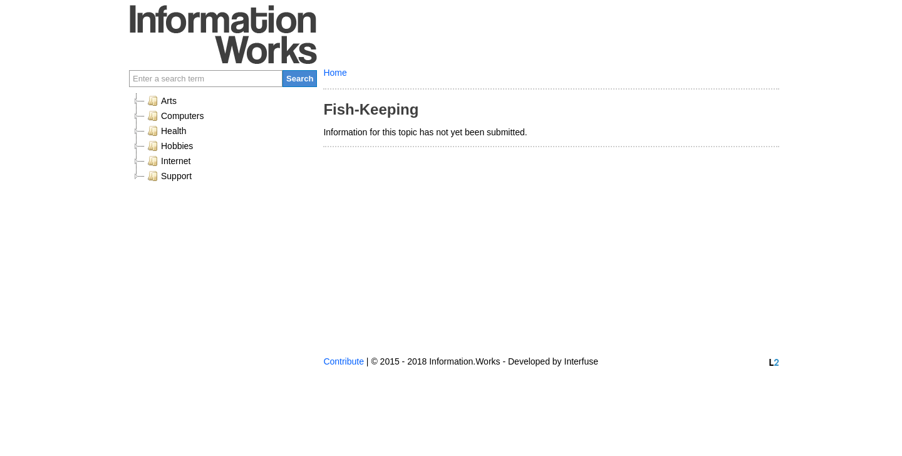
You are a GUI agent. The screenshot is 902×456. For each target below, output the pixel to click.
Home (334, 73)
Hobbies (169, 145)
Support (168, 176)
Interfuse (581, 361)
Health (165, 130)
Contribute (343, 361)
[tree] (223, 138)
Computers (174, 115)
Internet (167, 160)
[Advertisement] (223, 272)
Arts (161, 100)
